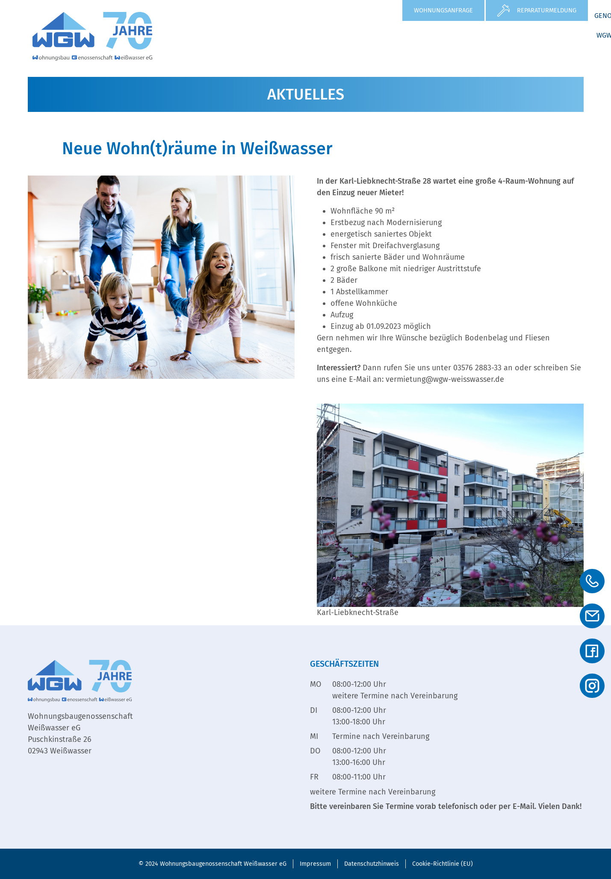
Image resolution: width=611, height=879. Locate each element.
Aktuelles (364, 35)
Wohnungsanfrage (443, 10)
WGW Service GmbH (550, 35)
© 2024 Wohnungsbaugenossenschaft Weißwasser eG (212, 863)
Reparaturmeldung (546, 10)
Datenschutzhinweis (371, 863)
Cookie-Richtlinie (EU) (442, 863)
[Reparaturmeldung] (503, 10)
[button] (316, 35)
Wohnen (316, 35)
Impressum (315, 863)
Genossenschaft (473, 35)
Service (411, 35)
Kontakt (563, 55)
